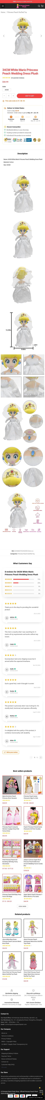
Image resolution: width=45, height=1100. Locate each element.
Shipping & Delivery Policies (9, 1053)
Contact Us (4, 1062)
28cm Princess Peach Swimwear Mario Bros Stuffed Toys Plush (33, 941)
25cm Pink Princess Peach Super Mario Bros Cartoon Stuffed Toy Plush (32, 974)
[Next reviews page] (41, 757)
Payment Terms (6, 1056)
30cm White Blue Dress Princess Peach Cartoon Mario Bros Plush (11, 941)
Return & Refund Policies (9, 1059)
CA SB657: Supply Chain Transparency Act (14, 1044)
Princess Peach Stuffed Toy (17, 12)
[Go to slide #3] (26, 61)
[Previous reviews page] (31, 757)
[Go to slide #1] (5, 61)
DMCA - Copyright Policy (8, 1041)
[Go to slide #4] (37, 61)
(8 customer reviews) (17, 78)
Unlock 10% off (41, 1091)
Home (3, 12)
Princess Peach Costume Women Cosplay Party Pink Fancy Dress (10, 829)
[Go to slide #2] (16, 61)
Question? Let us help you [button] (36, 1097)
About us (4, 1033)
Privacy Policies (6, 1039)
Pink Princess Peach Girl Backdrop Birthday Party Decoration (10, 861)
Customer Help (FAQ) (7, 1064)
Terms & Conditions (7, 1036)
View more (22, 906)
